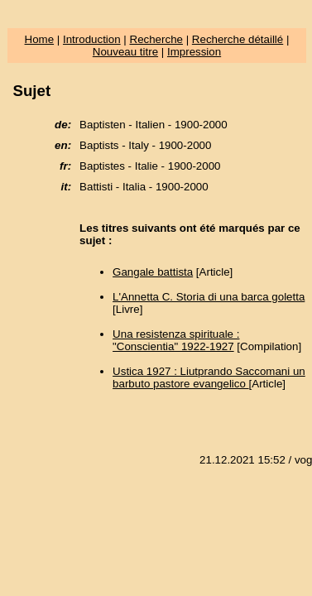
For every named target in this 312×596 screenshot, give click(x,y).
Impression (194, 52)
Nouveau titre (125, 52)
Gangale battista (153, 272)
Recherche (156, 39)
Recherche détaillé (237, 39)
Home (40, 39)
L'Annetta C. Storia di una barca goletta (209, 297)
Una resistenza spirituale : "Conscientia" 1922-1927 (176, 340)
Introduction (92, 39)
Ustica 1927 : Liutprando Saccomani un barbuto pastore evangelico (209, 377)
